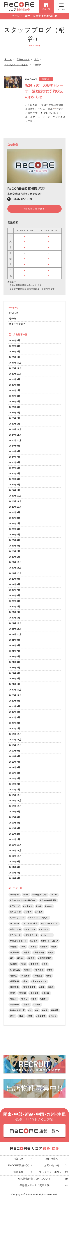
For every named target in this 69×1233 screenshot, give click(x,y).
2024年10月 (15, 441)
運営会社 (18, 1178)
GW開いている (40, 900)
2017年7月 (14, 878)
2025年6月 (14, 397)
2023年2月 (14, 553)
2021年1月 (14, 688)
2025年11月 (15, 369)
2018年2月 (14, 839)
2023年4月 (14, 542)
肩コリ (25, 1005)
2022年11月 (15, 570)
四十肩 (27, 958)
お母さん (29, 912)
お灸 (39, 912)
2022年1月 (14, 621)
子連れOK (15, 976)
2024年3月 (14, 481)
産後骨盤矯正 (30, 993)
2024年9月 (14, 447)
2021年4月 (14, 671)
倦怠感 (14, 953)
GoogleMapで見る (34, 209)
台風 (54, 953)
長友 (13, 1023)
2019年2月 (14, 788)
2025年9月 (14, 380)
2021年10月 (15, 637)
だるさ (29, 918)
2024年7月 (14, 458)
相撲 (42, 993)
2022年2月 (14, 615)
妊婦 (24, 970)
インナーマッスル (50, 929)
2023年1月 (14, 559)
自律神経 (15, 1011)
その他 (12, 319)
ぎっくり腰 (16, 918)
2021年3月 (14, 676)
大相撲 (14, 970)
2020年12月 (15, 693)
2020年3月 (14, 721)
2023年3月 (14, 548)
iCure (55, 900)
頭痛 (31, 1023)
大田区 (32, 964)
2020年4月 (14, 716)
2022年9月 (14, 581)
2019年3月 (14, 783)
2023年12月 (15, 497)
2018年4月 (14, 827)
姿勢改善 (35, 970)
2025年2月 (14, 419)
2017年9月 (14, 867)
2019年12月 (15, 738)
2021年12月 (15, 626)
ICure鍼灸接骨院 (48, 906)
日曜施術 (26, 982)
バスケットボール (18, 947)
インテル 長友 (31, 929)
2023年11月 (15, 503)
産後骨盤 (15, 993)
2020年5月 (14, 710)
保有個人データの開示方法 (35, 1191)
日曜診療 (39, 982)
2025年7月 (14, 391)
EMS (26, 900)
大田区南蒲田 (46, 964)
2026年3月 (14, 346)
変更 (51, 958)
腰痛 (35, 1005)
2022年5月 (14, 598)
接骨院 (14, 982)
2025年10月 (15, 374)
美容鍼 (23, 999)
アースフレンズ (18, 923)
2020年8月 (14, 704)
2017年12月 (15, 850)
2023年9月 (14, 514)
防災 (22, 1023)
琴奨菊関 (15, 988)
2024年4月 (14, 475)
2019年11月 (15, 744)
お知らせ (13, 313)
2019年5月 (14, 772)
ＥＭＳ (53, 1023)
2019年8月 (14, 760)
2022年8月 (14, 587)
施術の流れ (51, 1165)
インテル (15, 929)
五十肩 (35, 947)
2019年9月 (14, 755)
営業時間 (15, 958)
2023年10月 (15, 509)
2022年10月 (15, 576)
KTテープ (15, 912)
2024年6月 (14, 464)
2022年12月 (15, 564)
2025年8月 (14, 386)
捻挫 (50, 976)
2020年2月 (14, 727)
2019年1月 (14, 794)
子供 (45, 970)
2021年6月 (14, 660)
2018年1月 (14, 844)
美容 (13, 999)
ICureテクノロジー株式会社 (23, 906)
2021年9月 (14, 643)
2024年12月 (15, 430)
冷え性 (34, 953)
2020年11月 (15, 699)
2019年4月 (14, 777)
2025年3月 (14, 413)
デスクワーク (32, 941)
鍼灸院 (55, 1017)
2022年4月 (14, 604)
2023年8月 (14, 520)
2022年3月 (14, 609)
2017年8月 (14, 872)
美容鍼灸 (35, 999)
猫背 (49, 982)
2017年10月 (15, 861)
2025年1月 (14, 425)
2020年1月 (14, 732)
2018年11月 (15, 805)
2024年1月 (14, 492)
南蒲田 (44, 953)
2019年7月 (14, 766)
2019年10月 (15, 749)
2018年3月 (14, 833)
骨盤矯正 (42, 1023)
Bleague (15, 900)
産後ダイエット (40, 988)
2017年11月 (15, 856)
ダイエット (16, 941)
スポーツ (44, 935)
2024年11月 (15, 436)
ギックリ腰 (16, 935)
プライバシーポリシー (51, 1178)
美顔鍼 (46, 999)
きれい (49, 912)
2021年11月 (15, 632)
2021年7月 (14, 654)
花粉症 (27, 1011)
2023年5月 (14, 537)
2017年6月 (14, 884)
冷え (24, 953)
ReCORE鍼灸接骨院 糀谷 (26, 188)
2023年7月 (14, 525)
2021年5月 (14, 665)
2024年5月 (14, 469)
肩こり (14, 1005)
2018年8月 (14, 822)
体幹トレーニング (50, 947)
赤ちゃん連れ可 (18, 1017)
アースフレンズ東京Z (39, 923)
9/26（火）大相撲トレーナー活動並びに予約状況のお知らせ (44, 91)
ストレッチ (31, 935)
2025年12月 (15, 363)
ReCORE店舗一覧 (18, 1171)
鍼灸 (45, 1017)
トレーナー (47, 941)
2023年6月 (14, 531)
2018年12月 (15, 799)
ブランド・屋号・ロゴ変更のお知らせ (34, 16)
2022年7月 (14, 593)
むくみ (40, 918)
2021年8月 (14, 648)
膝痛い (44, 1005)
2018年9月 (14, 816)
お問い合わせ (51, 1171)
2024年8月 (14, 453)
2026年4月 (14, 341)
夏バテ (21, 964)
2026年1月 (14, 358)
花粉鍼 (37, 1011)
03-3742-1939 (22, 199)
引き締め (40, 976)
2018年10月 (15, 811)
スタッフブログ (17, 324)
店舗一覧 (46, 9)
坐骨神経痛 (39, 958)
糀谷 (51, 993)
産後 (26, 988)
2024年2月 (14, 486)
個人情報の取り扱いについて (34, 1185)
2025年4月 (14, 408)
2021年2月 (14, 682)
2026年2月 (14, 352)
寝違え (28, 976)
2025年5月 (14, 402)
